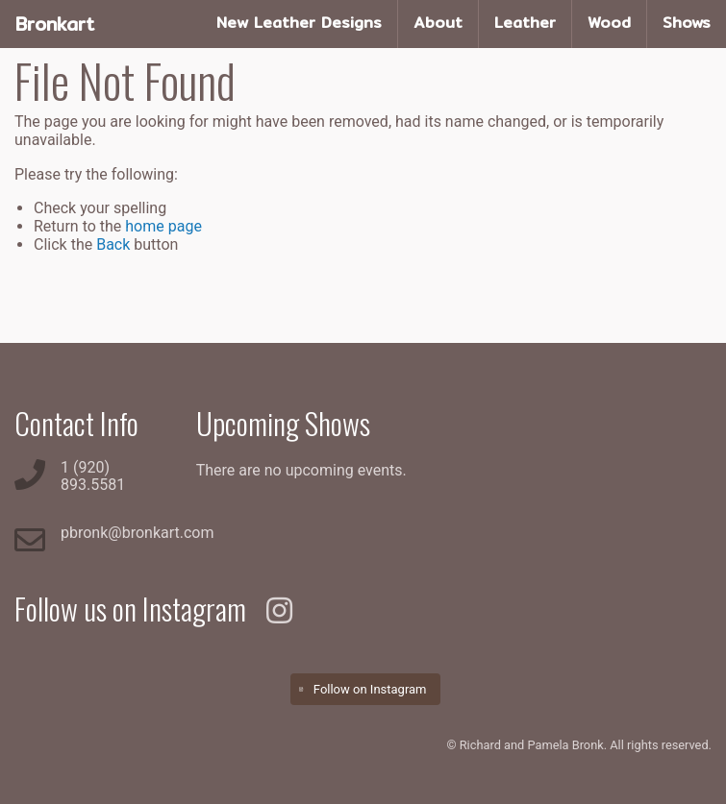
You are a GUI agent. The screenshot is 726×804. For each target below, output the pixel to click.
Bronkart (54, 24)
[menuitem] (299, 24)
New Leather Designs (299, 23)
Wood (609, 23)
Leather (525, 23)
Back (113, 244)
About (438, 23)
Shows (687, 23)
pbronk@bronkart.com (137, 533)
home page (163, 226)
